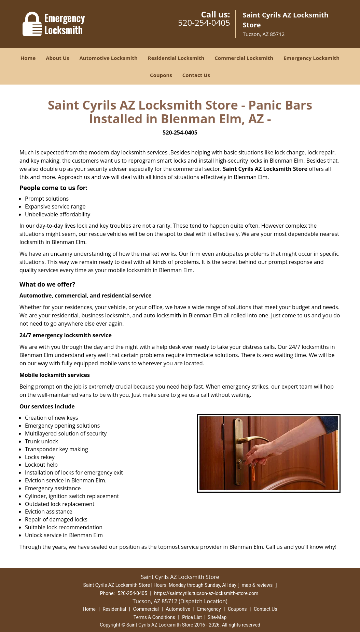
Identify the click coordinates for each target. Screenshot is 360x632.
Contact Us (196, 75)
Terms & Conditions (154, 617)
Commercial (146, 609)
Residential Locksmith (176, 57)
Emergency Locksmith (311, 57)
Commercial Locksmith (243, 57)
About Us (57, 57)
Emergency (209, 609)
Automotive (178, 609)
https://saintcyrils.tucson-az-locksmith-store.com (206, 593)
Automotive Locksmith (108, 57)
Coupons (161, 75)
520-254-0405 (204, 22)
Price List (192, 617)
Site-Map (217, 617)
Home (28, 57)
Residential (114, 609)
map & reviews (257, 585)
